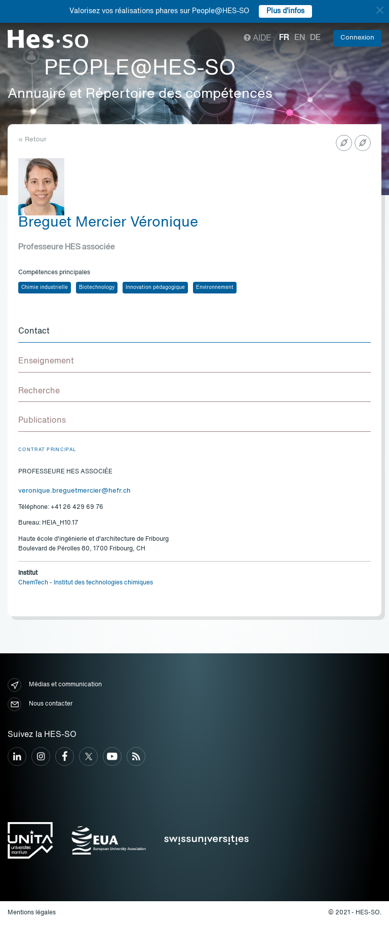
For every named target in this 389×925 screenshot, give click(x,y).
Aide (257, 38)
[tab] (194, 332)
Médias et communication (55, 685)
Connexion (357, 37)
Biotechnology (96, 287)
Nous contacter (40, 704)
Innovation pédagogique (155, 287)
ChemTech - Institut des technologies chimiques (85, 583)
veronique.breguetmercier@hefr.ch (74, 491)
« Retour (32, 139)
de (315, 38)
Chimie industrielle (44, 287)
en (299, 38)
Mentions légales (32, 913)
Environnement (215, 287)
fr (284, 38)
